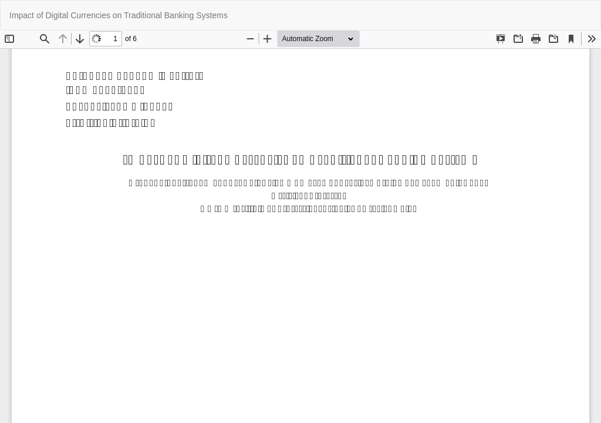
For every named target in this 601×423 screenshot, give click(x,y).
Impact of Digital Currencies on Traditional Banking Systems (118, 15)
